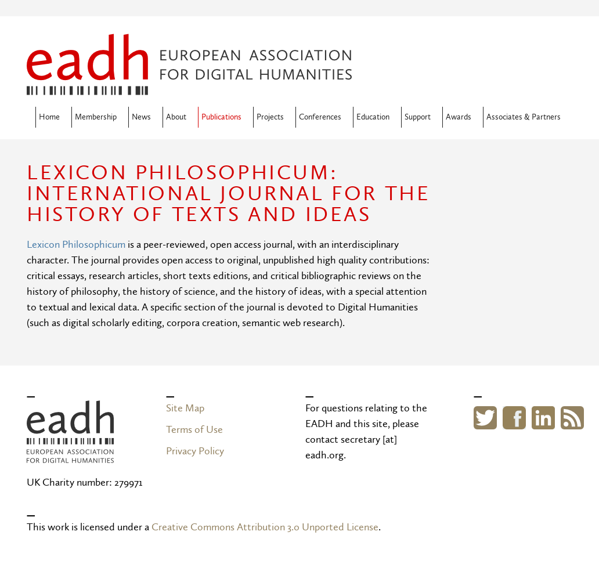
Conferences (320, 117)
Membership (96, 117)
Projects (270, 117)
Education (372, 117)
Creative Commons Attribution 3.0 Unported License (264, 527)
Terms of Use (194, 430)
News (141, 117)
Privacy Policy (195, 451)
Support (418, 117)
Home (49, 117)
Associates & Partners (523, 117)
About (176, 117)
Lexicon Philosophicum (76, 244)
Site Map (185, 408)
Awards (458, 117)
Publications (221, 117)
